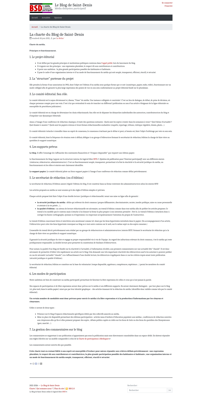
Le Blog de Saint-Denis (50, 385)
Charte (32, 388)
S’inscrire (168, 6)
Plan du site (59, 388)
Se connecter (167, 3)
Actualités (46, 18)
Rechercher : (132, 385)
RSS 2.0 (70, 388)
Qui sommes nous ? (45, 388)
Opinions (58, 18)
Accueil (35, 18)
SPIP (95, 159)
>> (170, 390)
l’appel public (107, 63)
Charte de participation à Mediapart (94, 339)
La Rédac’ (60, 38)
